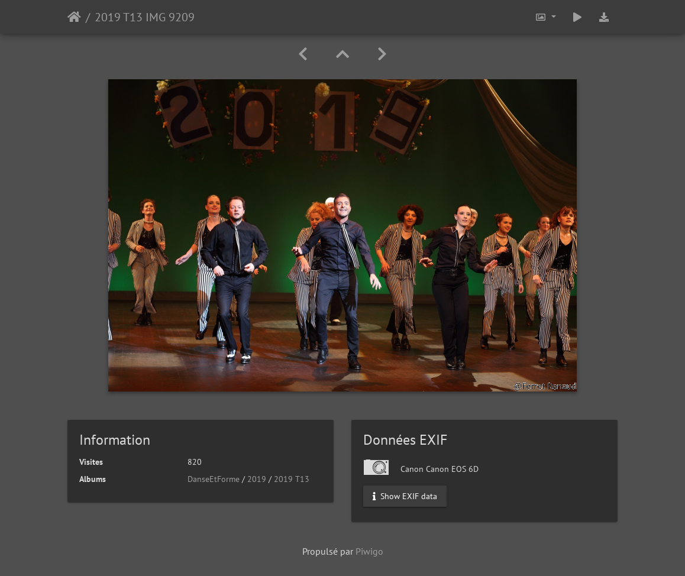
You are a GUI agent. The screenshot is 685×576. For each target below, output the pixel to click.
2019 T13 (291, 479)
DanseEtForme (214, 479)
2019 (256, 479)
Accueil (74, 17)
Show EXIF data (405, 496)
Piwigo (369, 551)
